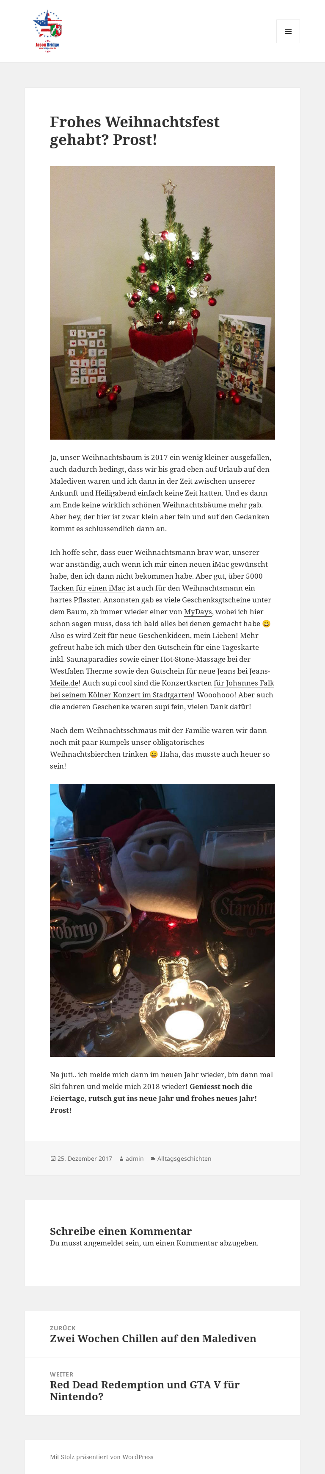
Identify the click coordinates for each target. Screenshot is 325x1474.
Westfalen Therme (81, 671)
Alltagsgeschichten (184, 1158)
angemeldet (104, 1243)
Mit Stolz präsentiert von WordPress (101, 1457)
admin (135, 1158)
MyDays (198, 611)
